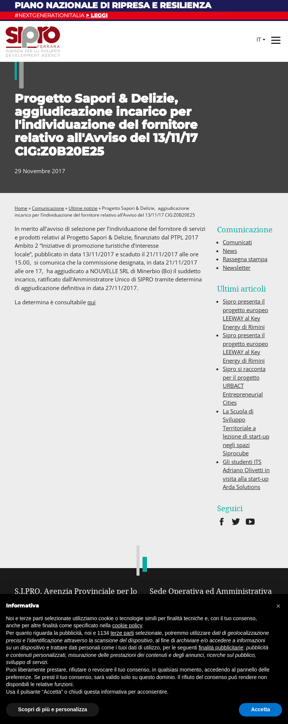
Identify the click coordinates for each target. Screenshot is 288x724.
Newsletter (236, 267)
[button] (278, 606)
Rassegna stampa (245, 259)
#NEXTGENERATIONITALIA (61, 15)
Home (21, 208)
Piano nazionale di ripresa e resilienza (113, 5)
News (230, 250)
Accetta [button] (260, 709)
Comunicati (237, 242)
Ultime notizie (83, 208)
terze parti (122, 633)
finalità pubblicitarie (221, 648)
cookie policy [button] (127, 625)
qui (91, 302)
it (258, 39)
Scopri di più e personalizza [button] (52, 709)
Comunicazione (48, 208)
